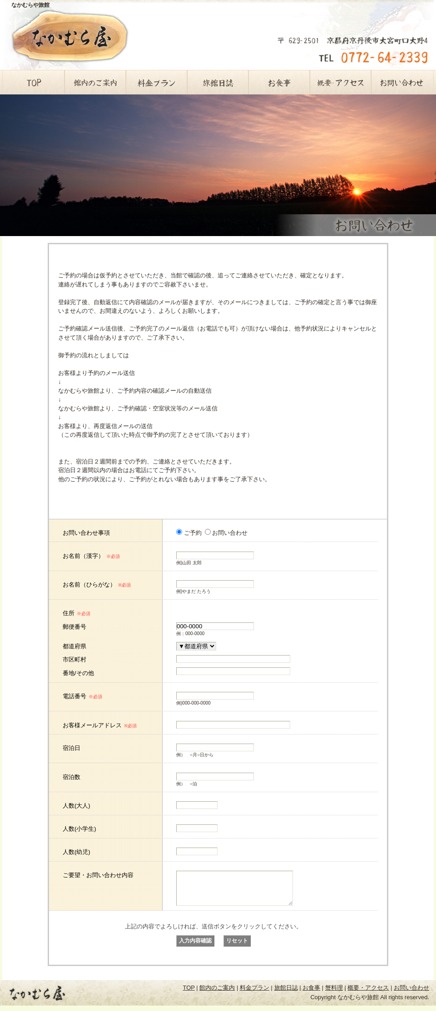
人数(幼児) (76, 851)
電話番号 (82, 696)
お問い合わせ (401, 82)
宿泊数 (71, 777)
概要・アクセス (340, 82)
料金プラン (156, 82)
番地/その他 (78, 673)
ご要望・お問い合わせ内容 (98, 875)
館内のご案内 (95, 82)
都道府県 (74, 646)
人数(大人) (76, 805)
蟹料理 (334, 994)
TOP (33, 82)
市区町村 (74, 659)
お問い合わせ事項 (86, 532)
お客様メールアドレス (100, 725)
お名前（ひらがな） (97, 584)
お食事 (279, 82)
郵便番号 (74, 626)
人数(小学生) (79, 828)
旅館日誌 (217, 82)
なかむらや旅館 (30, 5)
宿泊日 (71, 748)
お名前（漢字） (91, 555)
